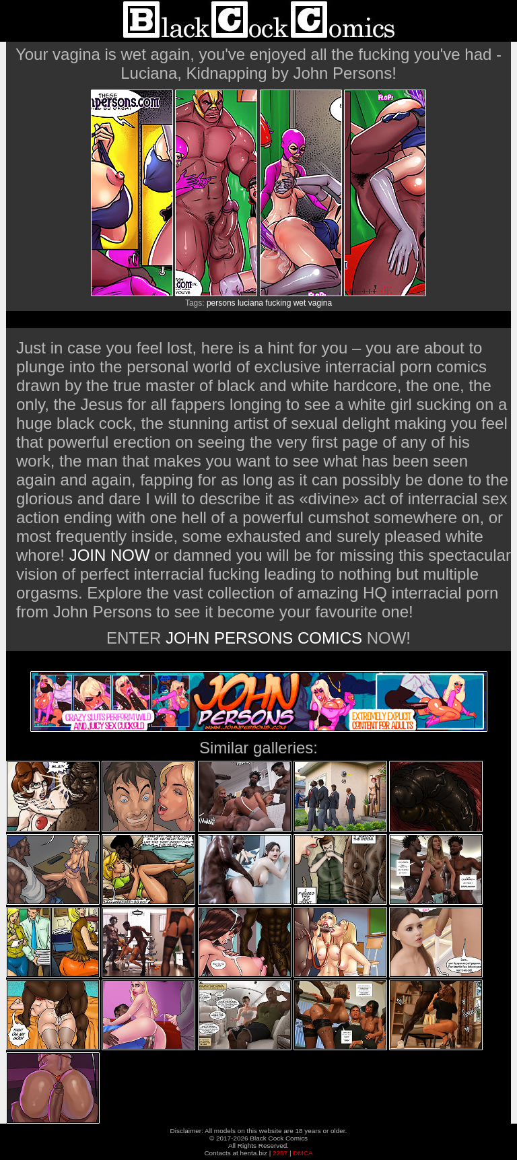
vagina (320, 303)
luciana (250, 303)
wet (300, 303)
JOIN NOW (109, 555)
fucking (278, 303)
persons (221, 303)
